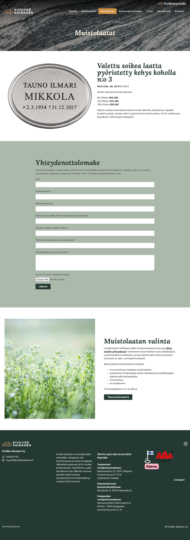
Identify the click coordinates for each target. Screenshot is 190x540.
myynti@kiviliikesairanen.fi (17, 460)
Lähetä (43, 286)
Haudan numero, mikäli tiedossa (52, 227)
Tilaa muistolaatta (118, 397)
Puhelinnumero (44, 191)
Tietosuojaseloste (11, 527)
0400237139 (10, 457)
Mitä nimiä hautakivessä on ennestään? (55, 240)
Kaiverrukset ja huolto (130, 11)
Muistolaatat (107, 11)
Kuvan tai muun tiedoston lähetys (53, 274)
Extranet (179, 11)
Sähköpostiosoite (44, 203)
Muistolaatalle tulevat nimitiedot (52, 252)
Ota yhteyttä (164, 11)
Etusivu (73, 11)
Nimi (38, 179)
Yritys (150, 11)
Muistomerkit (89, 11)
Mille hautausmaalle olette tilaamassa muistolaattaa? (62, 215)
